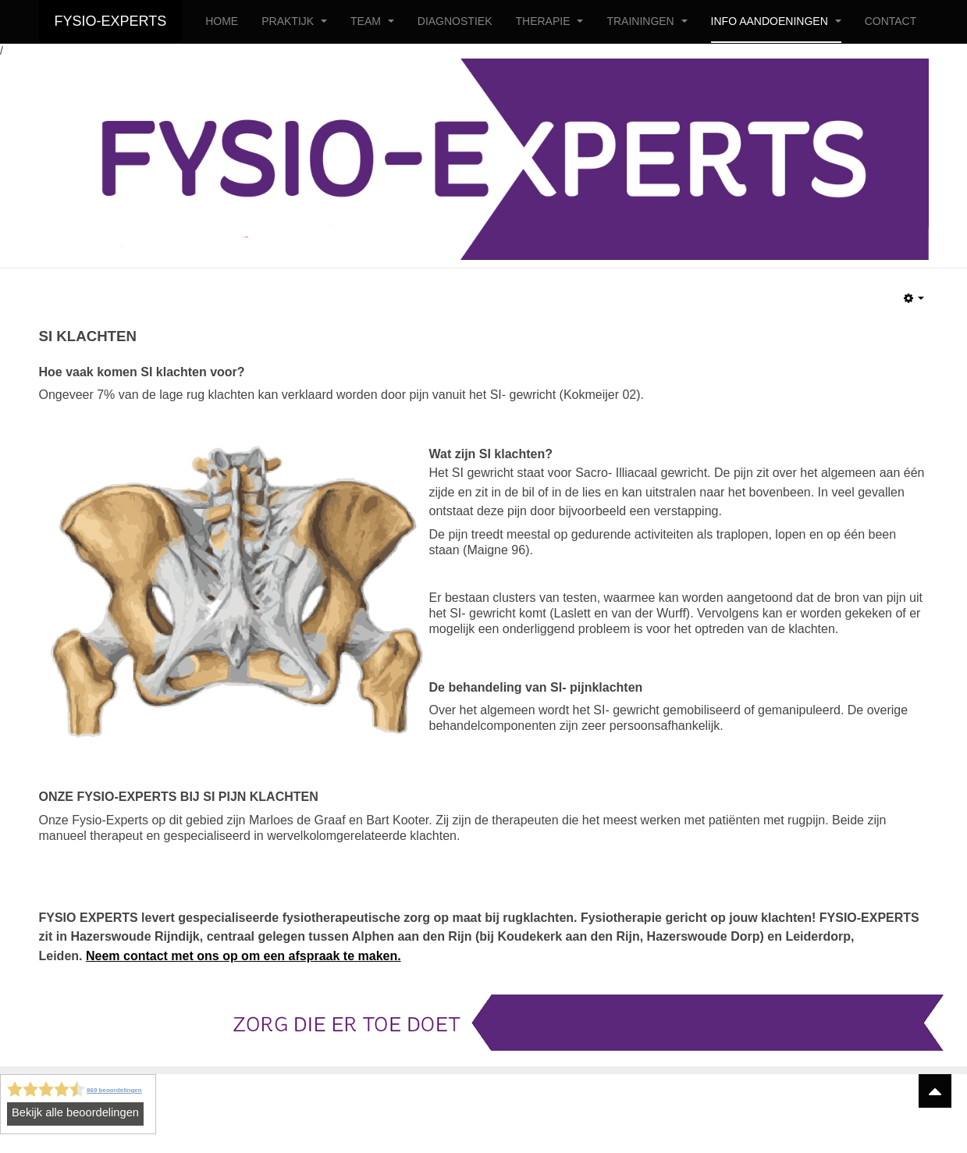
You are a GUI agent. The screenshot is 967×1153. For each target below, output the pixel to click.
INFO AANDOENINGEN (776, 21)
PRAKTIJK (294, 21)
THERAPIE (549, 21)
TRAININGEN (646, 21)
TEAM (372, 21)
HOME (221, 21)
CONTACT (891, 21)
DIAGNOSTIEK (455, 21)
